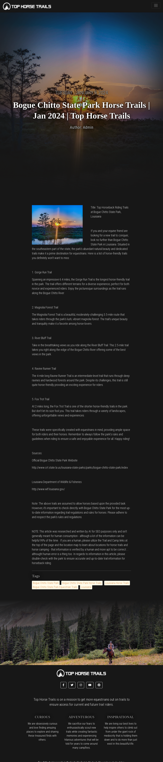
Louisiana (86, 587)
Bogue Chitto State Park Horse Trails (82, 583)
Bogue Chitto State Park (46, 583)
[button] (63, 685)
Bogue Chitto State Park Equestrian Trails (55, 587)
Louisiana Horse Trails (117, 583)
